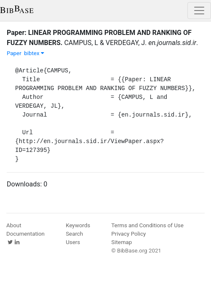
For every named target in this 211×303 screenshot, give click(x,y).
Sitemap (121, 242)
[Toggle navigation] (199, 10)
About (13, 225)
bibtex (34, 53)
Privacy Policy (128, 234)
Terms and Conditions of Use (147, 225)
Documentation (25, 234)
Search (74, 234)
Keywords (78, 225)
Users (73, 242)
